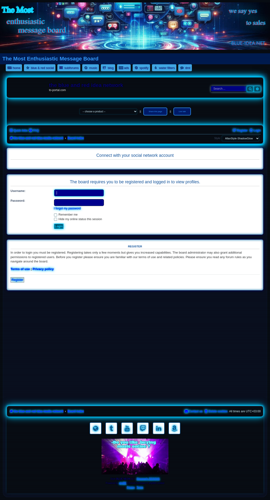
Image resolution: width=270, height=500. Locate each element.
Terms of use (20, 269)
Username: (18, 191)
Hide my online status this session (78, 219)
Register (17, 280)
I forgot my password (67, 208)
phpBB (122, 483)
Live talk (182, 111)
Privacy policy (43, 269)
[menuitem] (34, 130)
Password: (18, 200)
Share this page (155, 111)
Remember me (66, 214)
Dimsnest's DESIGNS (148, 479)
